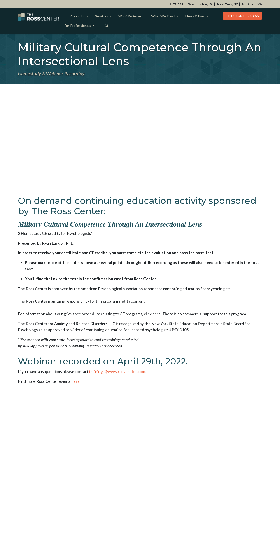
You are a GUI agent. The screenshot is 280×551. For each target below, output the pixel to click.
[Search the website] (106, 25)
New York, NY (227, 4)
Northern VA (252, 4)
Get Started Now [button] (242, 16)
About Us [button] (78, 16)
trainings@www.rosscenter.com (117, 371)
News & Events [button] (197, 16)
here (75, 381)
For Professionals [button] (78, 25)
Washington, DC (201, 4)
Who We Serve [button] (130, 16)
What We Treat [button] (163, 16)
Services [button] (102, 16)
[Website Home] (38, 17)
